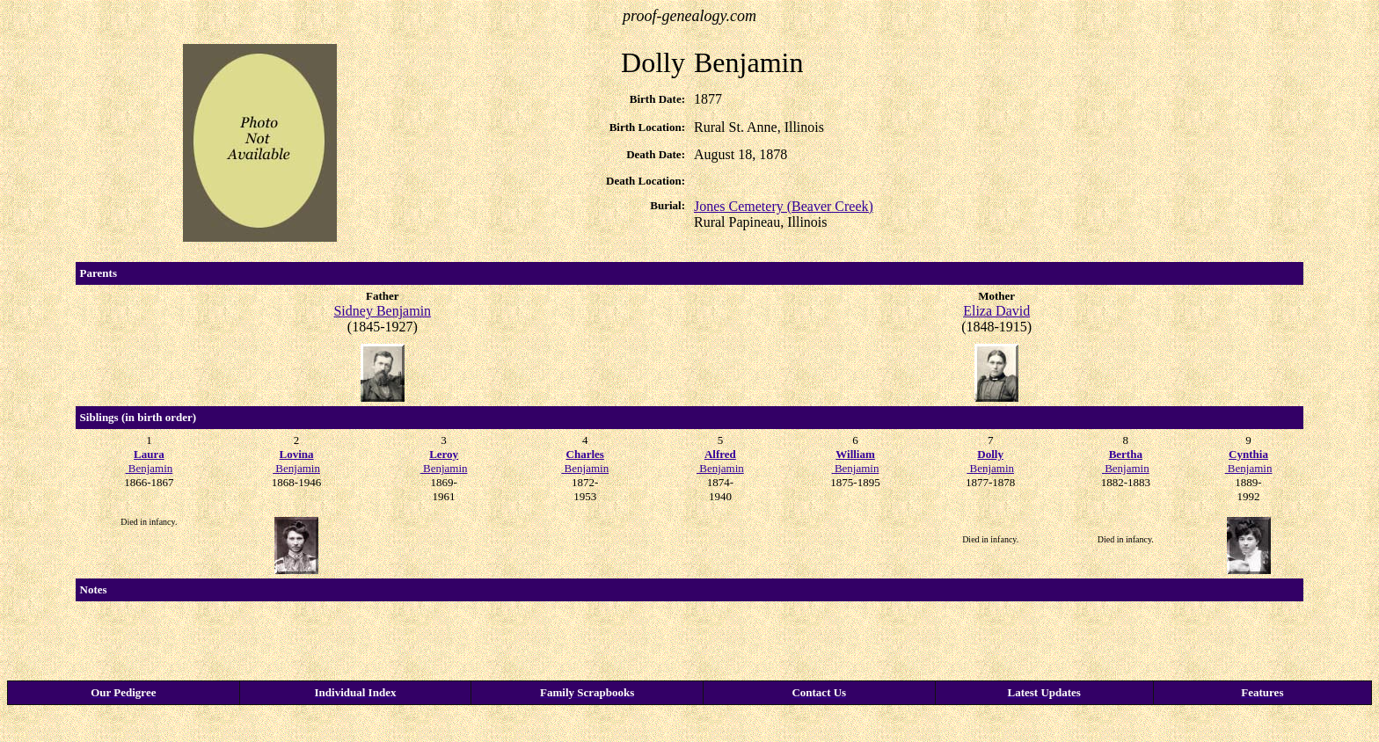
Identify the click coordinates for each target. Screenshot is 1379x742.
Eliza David (996, 310)
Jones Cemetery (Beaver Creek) (783, 206)
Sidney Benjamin (382, 310)
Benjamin (149, 461)
